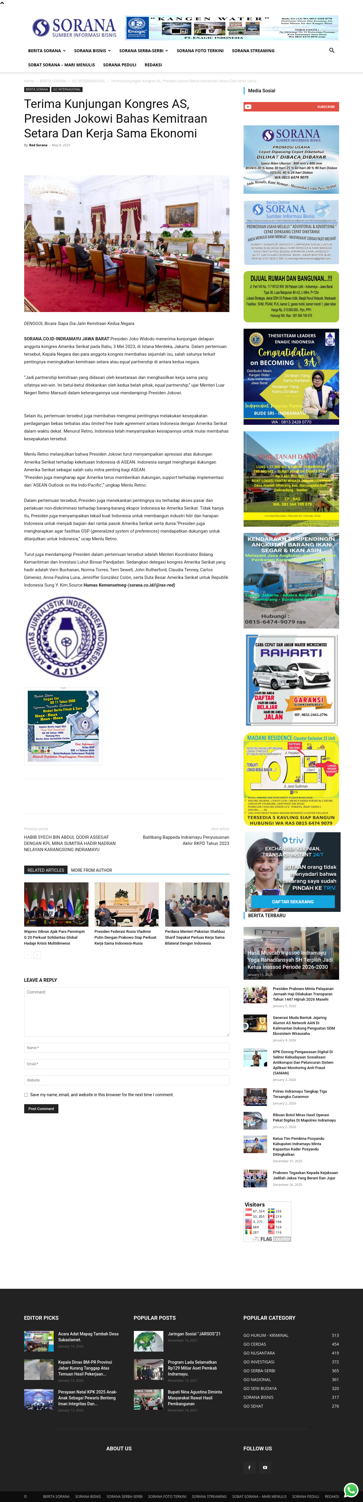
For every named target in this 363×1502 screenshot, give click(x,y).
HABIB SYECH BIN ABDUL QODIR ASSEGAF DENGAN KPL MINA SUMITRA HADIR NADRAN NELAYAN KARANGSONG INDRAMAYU (70, 843)
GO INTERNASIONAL (88, 80)
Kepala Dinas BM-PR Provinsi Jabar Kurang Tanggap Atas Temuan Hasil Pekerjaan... (85, 1368)
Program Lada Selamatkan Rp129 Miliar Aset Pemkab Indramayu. (192, 1368)
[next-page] (37, 955)
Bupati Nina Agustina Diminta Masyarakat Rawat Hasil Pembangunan (195, 1398)
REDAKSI (153, 65)
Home (29, 80)
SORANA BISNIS (92, 50)
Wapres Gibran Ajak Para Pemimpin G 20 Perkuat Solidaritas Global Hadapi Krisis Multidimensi (54, 937)
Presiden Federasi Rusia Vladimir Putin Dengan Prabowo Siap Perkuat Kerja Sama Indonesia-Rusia (126, 937)
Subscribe (326, 106)
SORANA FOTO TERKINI (200, 50)
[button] (332, 51)
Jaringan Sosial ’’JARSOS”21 (194, 1334)
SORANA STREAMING (253, 50)
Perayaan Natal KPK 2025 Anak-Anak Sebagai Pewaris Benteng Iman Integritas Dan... (87, 1398)
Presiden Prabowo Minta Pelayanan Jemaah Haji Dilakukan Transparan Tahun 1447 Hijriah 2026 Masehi (303, 994)
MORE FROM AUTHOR (91, 870)
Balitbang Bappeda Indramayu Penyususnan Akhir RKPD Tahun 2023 (186, 840)
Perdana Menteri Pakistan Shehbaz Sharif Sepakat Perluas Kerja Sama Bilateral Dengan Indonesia (195, 937)
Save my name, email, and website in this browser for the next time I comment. (102, 1094)
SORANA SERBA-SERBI (143, 50)
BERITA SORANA (47, 50)
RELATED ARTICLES (46, 870)
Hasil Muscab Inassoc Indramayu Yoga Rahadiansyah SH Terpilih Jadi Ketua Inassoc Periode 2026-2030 (290, 960)
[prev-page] (28, 955)
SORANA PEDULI (120, 65)
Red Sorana (38, 145)
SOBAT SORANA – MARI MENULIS (61, 65)
